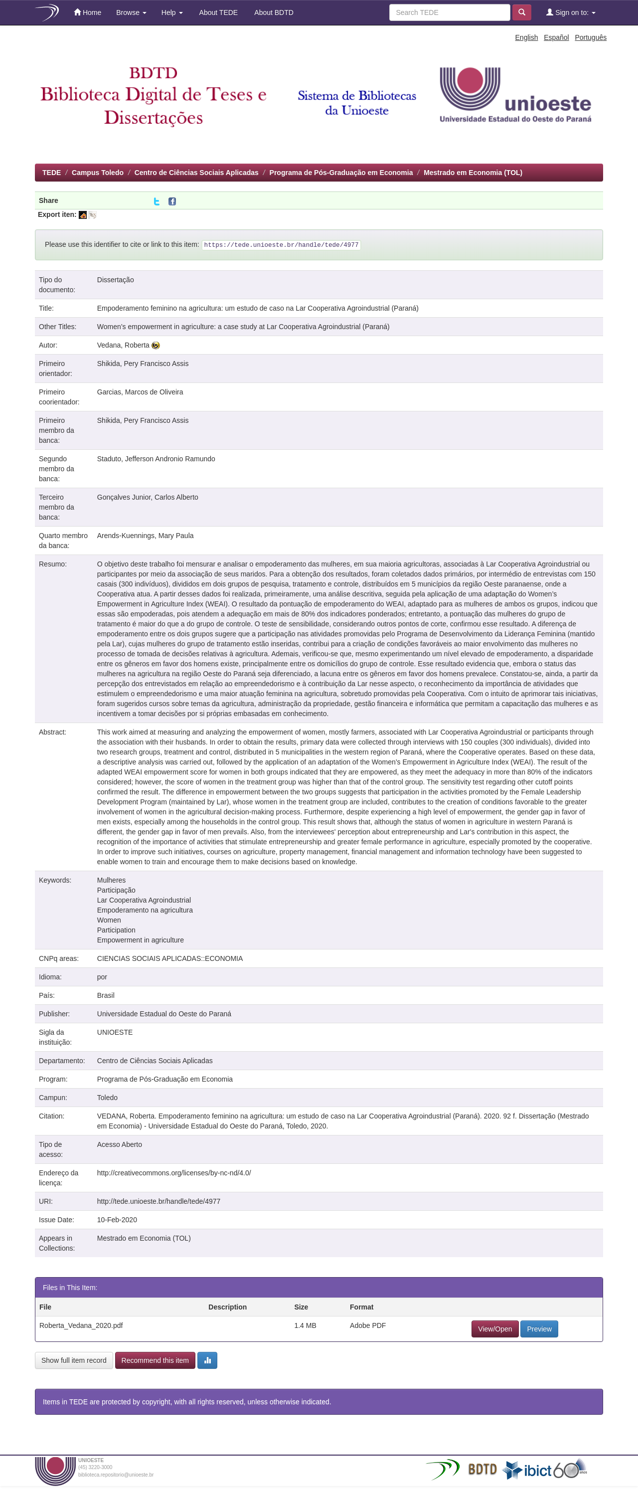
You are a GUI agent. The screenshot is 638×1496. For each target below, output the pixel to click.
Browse (131, 12)
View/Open (495, 1329)
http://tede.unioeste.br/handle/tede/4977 (159, 1201)
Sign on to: (571, 12)
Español (556, 37)
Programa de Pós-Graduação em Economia (341, 173)
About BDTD (273, 12)
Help (172, 12)
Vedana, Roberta (123, 345)
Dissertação (115, 280)
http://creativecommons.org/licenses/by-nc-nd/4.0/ (174, 1173)
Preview (539, 1329)
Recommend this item (155, 1360)
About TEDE (218, 12)
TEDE (51, 173)
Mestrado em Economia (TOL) (473, 173)
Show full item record (74, 1360)
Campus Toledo (98, 173)
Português (591, 37)
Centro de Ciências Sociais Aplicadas (197, 173)
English (526, 37)
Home (87, 12)
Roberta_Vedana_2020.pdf (81, 1325)
